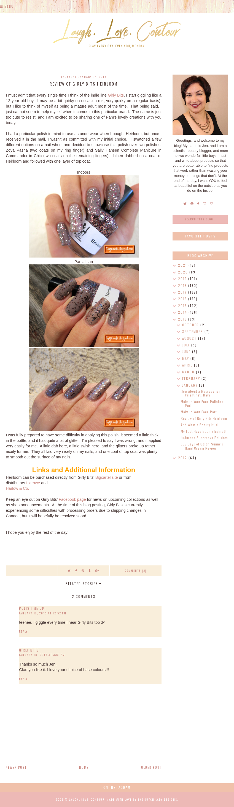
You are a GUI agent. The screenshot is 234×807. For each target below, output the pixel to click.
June (187, 351)
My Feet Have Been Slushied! (204, 431)
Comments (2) (135, 570)
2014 (183, 312)
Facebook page (72, 499)
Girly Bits (116, 95)
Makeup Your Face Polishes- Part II (203, 403)
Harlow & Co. (17, 488)
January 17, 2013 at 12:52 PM (42, 613)
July (186, 345)
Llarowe (33, 483)
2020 (183, 272)
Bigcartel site (106, 477)
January (190, 385)
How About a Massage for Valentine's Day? (200, 393)
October (191, 324)
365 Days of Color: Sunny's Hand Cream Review (202, 446)
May (186, 358)
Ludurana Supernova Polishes (204, 437)
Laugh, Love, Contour (86, 799)
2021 (183, 265)
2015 (183, 305)
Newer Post (16, 767)
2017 (183, 292)
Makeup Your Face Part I (200, 411)
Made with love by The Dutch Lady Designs (142, 799)
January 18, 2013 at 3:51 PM (42, 655)
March (189, 372)
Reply (23, 631)
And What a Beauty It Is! (200, 424)
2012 (183, 457)
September (193, 331)
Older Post (151, 767)
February (191, 378)
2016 (183, 298)
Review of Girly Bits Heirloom (204, 418)
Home (84, 767)
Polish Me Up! (32, 608)
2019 (183, 278)
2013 (183, 319)
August (190, 338)
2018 (183, 285)
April (188, 365)
